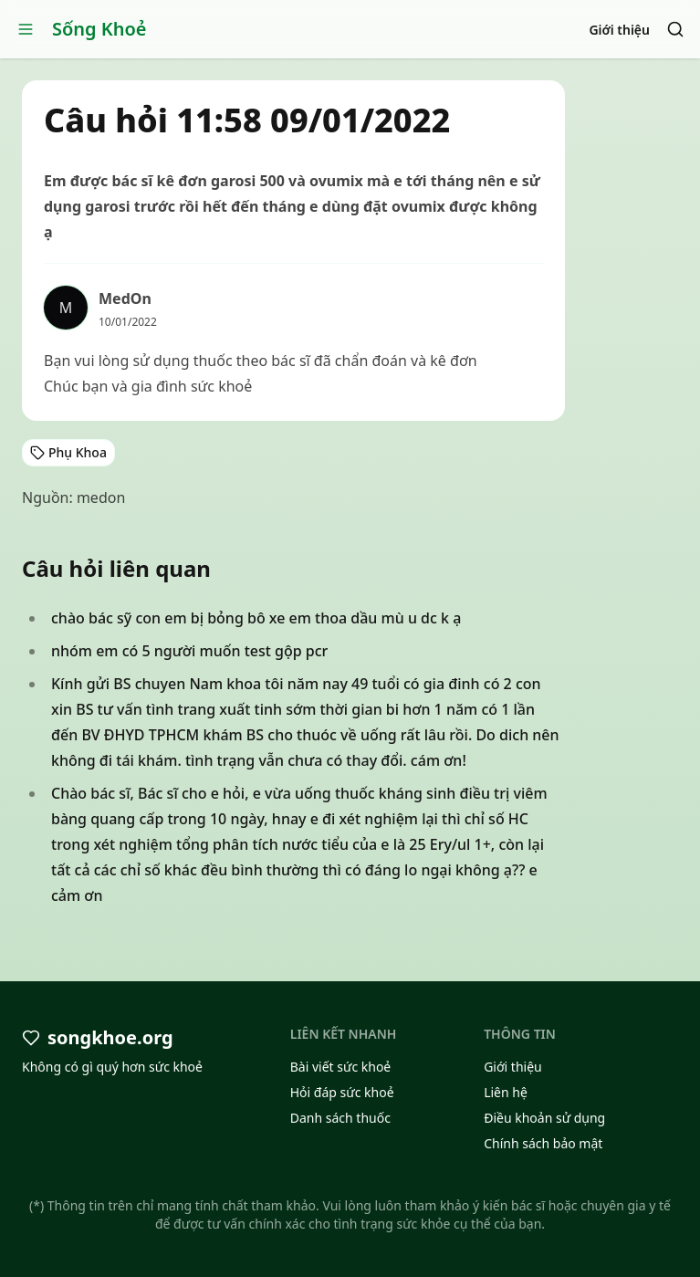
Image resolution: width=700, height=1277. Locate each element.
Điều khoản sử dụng (544, 1117)
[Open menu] (25, 29)
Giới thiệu (619, 29)
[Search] (675, 29)
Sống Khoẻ (99, 28)
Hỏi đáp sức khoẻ (342, 1092)
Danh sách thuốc (340, 1117)
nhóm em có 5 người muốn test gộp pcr (189, 651)
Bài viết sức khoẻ (341, 1066)
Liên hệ (506, 1092)
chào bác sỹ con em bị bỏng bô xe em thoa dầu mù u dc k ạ (256, 618)
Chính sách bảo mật (543, 1143)
